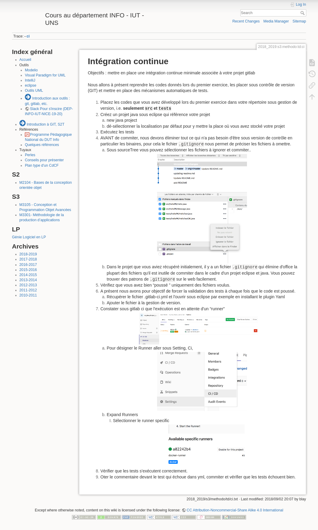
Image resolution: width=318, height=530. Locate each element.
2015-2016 (28, 270)
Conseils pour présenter (44, 160)
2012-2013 (28, 285)
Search (303, 13)
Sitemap (299, 21)
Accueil (25, 60)
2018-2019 (28, 254)
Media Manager (276, 21)
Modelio (31, 70)
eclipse (30, 85)
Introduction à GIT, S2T (45, 124)
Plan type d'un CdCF (42, 165)
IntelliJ (30, 80)
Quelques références (42, 145)
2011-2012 (28, 290)
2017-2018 (28, 259)
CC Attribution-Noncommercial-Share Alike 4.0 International (235, 510)
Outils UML (34, 90)
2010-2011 (28, 295)
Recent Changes (246, 21)
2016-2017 (28, 265)
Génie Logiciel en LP (29, 237)
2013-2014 (28, 280)
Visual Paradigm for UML (45, 75)
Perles (30, 155)
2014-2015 (28, 275)
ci (28, 36)
